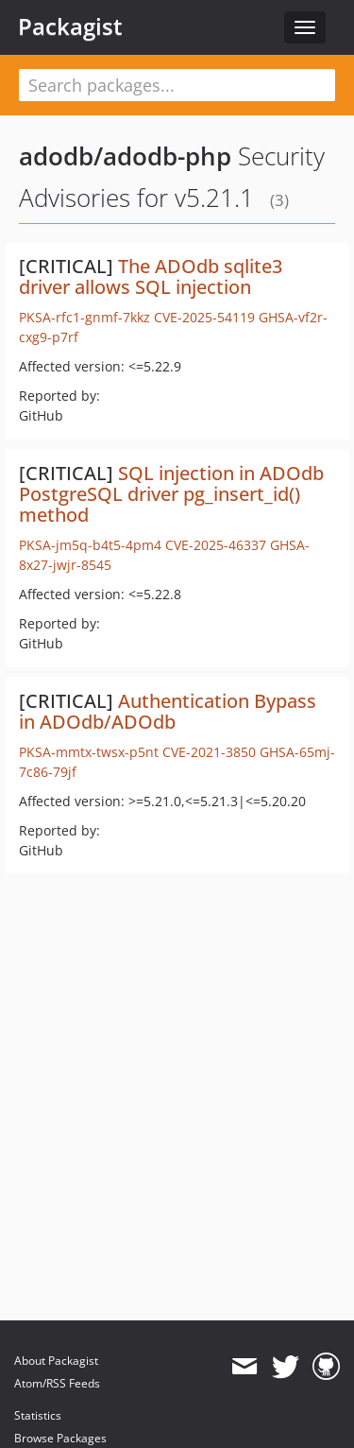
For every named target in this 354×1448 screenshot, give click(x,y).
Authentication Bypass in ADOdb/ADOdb (167, 711)
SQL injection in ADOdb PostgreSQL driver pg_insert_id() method (171, 493)
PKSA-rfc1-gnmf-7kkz (84, 317)
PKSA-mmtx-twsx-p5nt (89, 752)
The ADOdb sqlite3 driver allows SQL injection (150, 276)
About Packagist (56, 1361)
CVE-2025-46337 (215, 545)
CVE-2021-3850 (209, 752)
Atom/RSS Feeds (57, 1383)
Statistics (37, 1415)
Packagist (70, 26)
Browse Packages (60, 1438)
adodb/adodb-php (125, 156)
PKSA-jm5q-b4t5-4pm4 (90, 545)
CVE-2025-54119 (204, 317)
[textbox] (177, 85)
